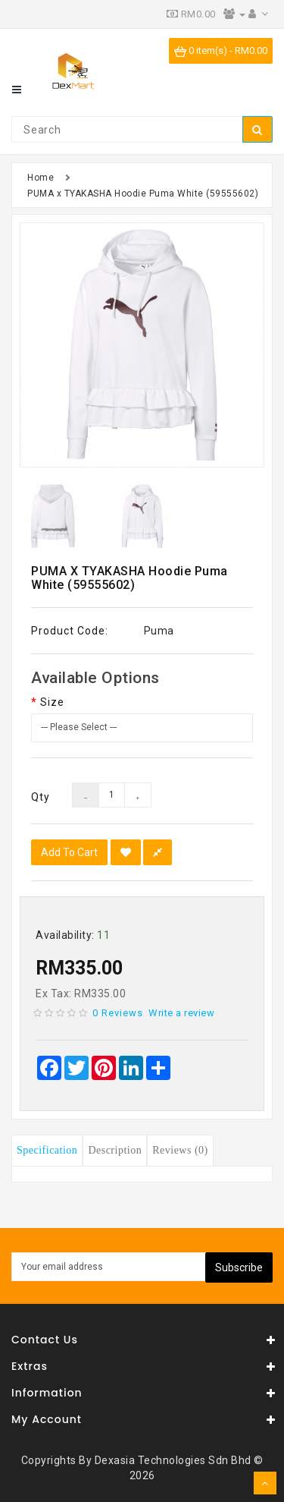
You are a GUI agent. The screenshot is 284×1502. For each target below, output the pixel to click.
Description (115, 1150)
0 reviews (117, 1013)
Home (40, 177)
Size (52, 702)
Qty (40, 797)
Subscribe (239, 1267)
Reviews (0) (180, 1150)
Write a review (181, 1013)
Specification (47, 1150)
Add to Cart (69, 852)
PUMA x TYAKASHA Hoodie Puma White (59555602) (142, 193)
